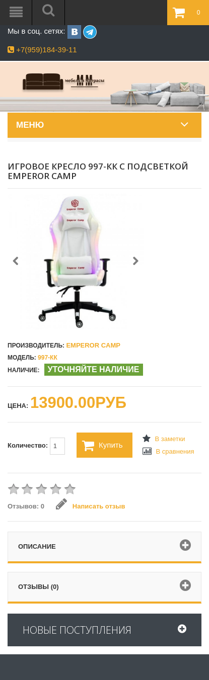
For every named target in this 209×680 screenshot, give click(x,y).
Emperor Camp (93, 345)
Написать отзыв (90, 506)
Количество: (36, 446)
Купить (102, 445)
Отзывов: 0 (26, 506)
